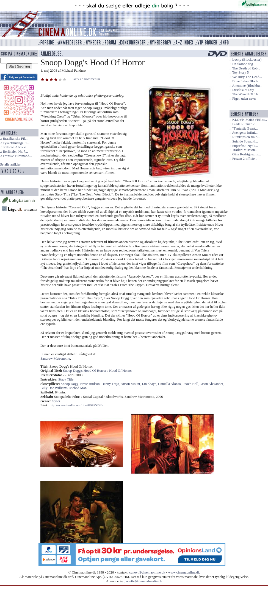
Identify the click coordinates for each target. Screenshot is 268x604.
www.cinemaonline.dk (184, 572)
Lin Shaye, (150, 384)
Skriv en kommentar (85, 79)
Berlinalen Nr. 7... (15, 151)
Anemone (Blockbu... (247, 86)
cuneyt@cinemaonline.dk (147, 572)
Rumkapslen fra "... (245, 137)
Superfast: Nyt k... (245, 146)
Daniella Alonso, (170, 384)
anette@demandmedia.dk (144, 581)
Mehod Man (78, 388)
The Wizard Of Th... (246, 94)
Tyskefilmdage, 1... (16, 143)
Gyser (56, 401)
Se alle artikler (10, 164)
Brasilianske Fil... (15, 139)
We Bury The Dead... (247, 77)
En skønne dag (242, 64)
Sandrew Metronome (55, 358)
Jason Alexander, (212, 384)
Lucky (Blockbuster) (246, 59)
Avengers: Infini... (245, 133)
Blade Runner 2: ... (245, 124)
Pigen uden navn (244, 98)
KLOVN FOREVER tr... (249, 120)
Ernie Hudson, (90, 384)
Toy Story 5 (240, 72)
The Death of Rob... (246, 68)
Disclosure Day (243, 90)
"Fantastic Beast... (245, 128)
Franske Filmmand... (17, 156)
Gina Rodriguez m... (246, 154)
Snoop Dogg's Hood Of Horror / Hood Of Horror (97, 371)
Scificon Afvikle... (16, 147)
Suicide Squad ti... (245, 141)
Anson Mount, (131, 384)
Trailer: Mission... (245, 150)
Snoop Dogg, (70, 384)
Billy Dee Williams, (54, 388)
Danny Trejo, (111, 384)
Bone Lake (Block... (246, 81)
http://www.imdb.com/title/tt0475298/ (76, 405)
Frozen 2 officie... (244, 159)
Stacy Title (65, 379)
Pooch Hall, (191, 384)
